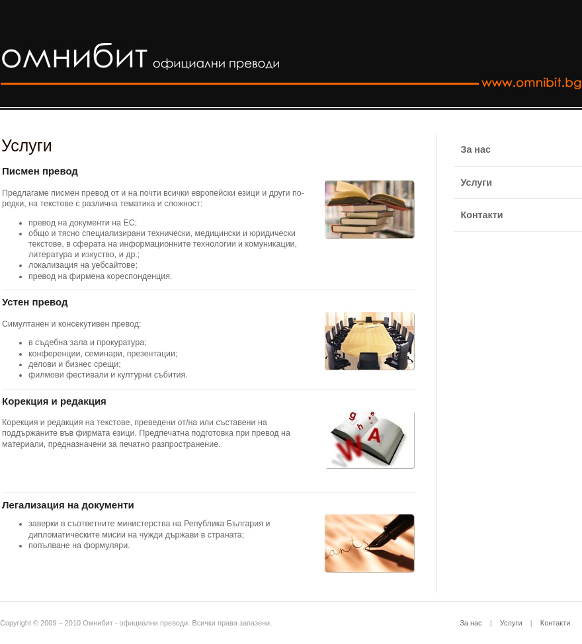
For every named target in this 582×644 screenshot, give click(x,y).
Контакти (555, 623)
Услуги (511, 623)
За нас (470, 623)
